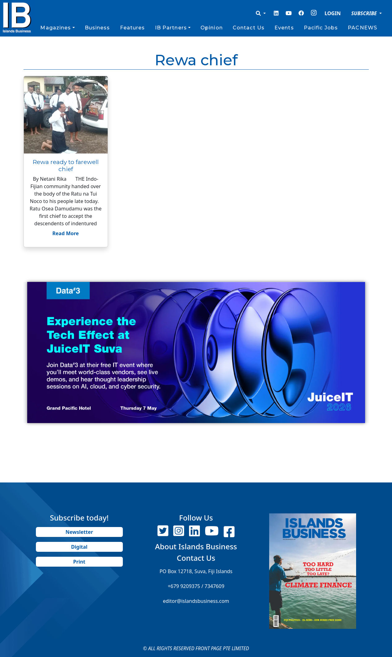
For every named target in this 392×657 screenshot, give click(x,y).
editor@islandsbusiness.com (196, 601)
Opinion (211, 28)
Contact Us (249, 28)
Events (284, 28)
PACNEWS (362, 28)
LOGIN (333, 13)
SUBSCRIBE (364, 13)
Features (132, 28)
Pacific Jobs (321, 28)
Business (97, 28)
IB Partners (171, 28)
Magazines (55, 28)
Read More (65, 233)
